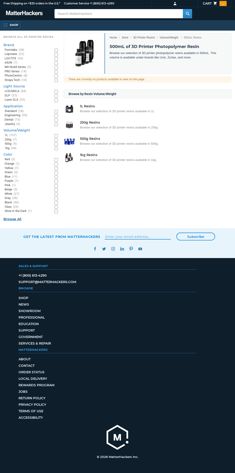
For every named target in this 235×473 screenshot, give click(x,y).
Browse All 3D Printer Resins (28, 36)
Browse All (12, 219)
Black (12, 202)
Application (13, 106)
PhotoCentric (16, 76)
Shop (23, 298)
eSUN (11, 63)
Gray (11, 198)
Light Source (14, 86)
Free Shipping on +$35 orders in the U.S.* (31, 3)
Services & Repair (35, 343)
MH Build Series (18, 67)
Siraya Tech (16, 80)
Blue (11, 177)
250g (11, 139)
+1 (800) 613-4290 (102, 3)
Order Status (31, 372)
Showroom (30, 311)
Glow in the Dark (18, 211)
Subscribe (195, 237)
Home (113, 37)
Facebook (95, 249)
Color (7, 154)
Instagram (113, 249)
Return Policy (32, 398)
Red (10, 159)
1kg (10, 148)
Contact (27, 366)
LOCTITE (14, 58)
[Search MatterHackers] (187, 13)
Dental (12, 120)
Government (31, 337)
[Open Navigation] (10, 25)
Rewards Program (36, 385)
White (12, 194)
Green (11, 172)
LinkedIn (122, 249)
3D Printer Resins (144, 37)
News (24, 304)
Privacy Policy (32, 405)
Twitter (104, 249)
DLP (11, 95)
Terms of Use (31, 411)
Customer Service (76, 3)
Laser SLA (15, 100)
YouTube (140, 249)
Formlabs (14, 50)
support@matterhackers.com (47, 282)
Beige (11, 189)
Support (27, 330)
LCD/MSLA (15, 91)
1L (10, 135)
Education (29, 324)
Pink (10, 185)
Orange (12, 164)
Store (125, 37)
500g (11, 144)
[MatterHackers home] (117, 438)
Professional (32, 317)
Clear (12, 207)
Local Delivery (33, 379)
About (25, 359)
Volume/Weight (169, 37)
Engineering (16, 115)
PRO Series (15, 71)
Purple (12, 181)
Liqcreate (14, 54)
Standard (14, 111)
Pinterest (131, 249)
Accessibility (31, 417)
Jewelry (12, 124)
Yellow (12, 168)
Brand (8, 45)
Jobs (23, 392)
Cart (215, 3)
